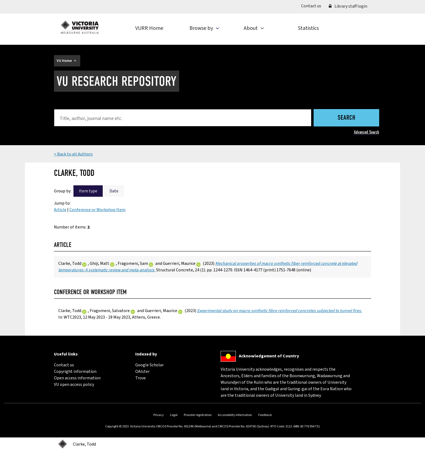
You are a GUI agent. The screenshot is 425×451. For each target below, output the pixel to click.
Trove (140, 378)
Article (60, 210)
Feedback (265, 415)
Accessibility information (235, 415)
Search (346, 118)
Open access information (77, 378)
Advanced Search (366, 132)
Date (114, 191)
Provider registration (198, 415)
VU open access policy (74, 385)
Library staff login (348, 6)
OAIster (142, 371)
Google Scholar (149, 365)
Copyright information (75, 371)
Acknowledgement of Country (269, 356)
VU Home (64, 60)
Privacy (158, 415)
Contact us (313, 5)
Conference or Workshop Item (97, 210)
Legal (174, 415)
